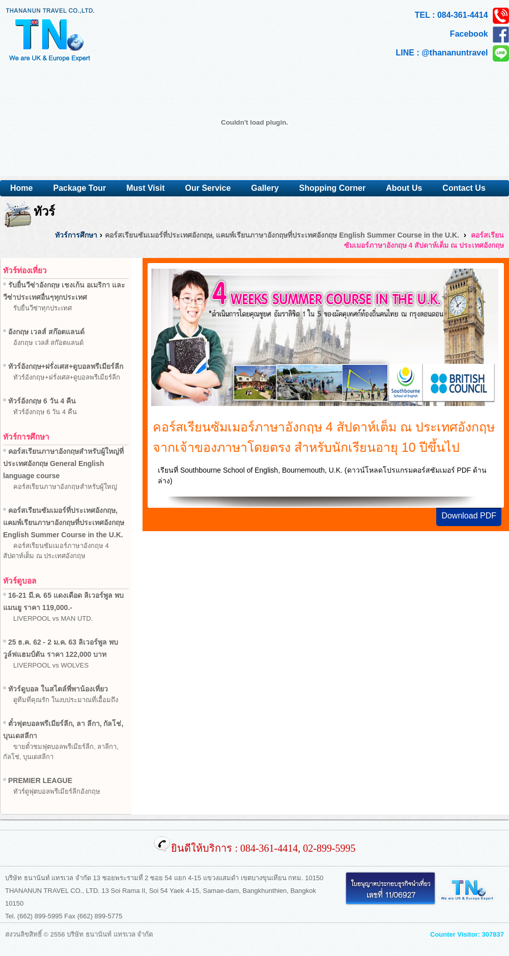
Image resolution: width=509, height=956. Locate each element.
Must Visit (145, 188)
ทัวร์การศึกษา (76, 235)
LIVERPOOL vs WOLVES (51, 665)
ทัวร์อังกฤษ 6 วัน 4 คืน (45, 412)
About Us (404, 188)
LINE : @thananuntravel (452, 53)
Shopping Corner (332, 188)
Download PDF (468, 515)
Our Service (208, 188)
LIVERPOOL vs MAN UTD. (53, 618)
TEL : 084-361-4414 (462, 16)
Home (21, 188)
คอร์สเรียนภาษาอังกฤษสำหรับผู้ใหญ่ (65, 486)
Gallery (264, 188)
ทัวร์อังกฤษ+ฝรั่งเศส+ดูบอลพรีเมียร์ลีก (66, 377)
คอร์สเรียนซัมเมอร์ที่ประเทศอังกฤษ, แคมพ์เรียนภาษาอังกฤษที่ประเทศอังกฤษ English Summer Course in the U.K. (282, 235)
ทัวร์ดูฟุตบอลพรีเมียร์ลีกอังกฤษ (56, 791)
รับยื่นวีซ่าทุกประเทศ (42, 308)
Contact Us (463, 188)
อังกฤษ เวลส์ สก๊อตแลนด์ (48, 342)
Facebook (479, 34)
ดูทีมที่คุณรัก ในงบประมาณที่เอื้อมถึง (65, 700)
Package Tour (79, 188)
